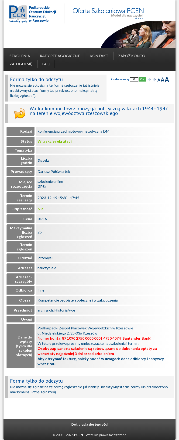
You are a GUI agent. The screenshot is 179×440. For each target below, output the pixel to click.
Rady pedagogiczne (60, 55)
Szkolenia (20, 55)
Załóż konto (131, 55)
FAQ (46, 64)
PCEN (78, 435)
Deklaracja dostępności (89, 424)
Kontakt (99, 55)
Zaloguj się (21, 64)
